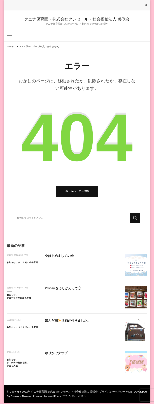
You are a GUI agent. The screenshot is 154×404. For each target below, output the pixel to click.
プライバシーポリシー (75, 397)
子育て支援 (12, 367)
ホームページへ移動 (77, 192)
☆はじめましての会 (60, 257)
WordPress (54, 397)
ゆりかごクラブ (57, 354)
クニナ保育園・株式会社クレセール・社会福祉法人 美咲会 (77, 19)
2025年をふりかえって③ (64, 290)
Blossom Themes (21, 397)
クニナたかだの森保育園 (19, 299)
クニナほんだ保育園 (28, 329)
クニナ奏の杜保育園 (28, 264)
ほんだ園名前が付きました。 (69, 322)
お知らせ (11, 264)
